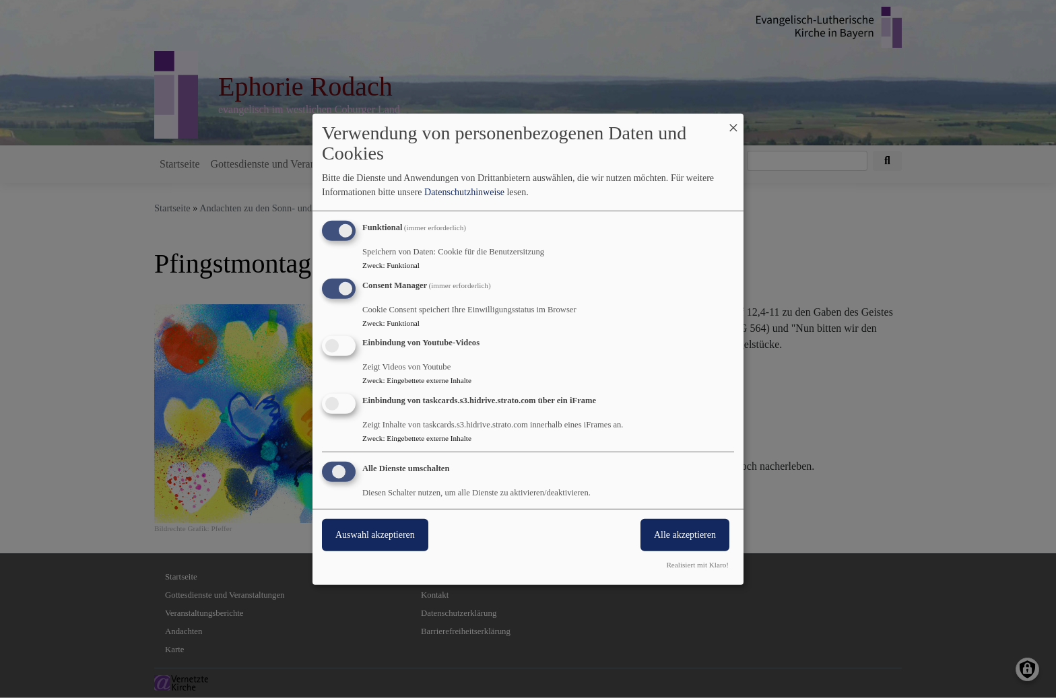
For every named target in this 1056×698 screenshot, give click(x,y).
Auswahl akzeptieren (375, 535)
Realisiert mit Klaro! (697, 565)
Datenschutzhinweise (464, 192)
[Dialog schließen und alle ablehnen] (733, 121)
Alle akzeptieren (685, 535)
